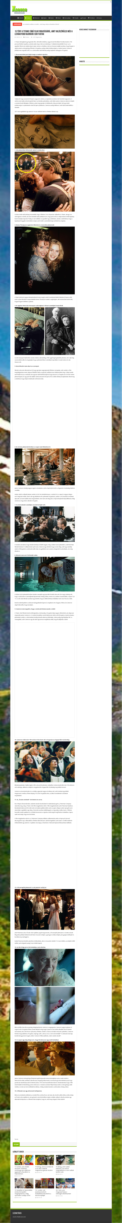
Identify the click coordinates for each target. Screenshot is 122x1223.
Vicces (99, 18)
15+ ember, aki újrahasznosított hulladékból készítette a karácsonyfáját (43, 1192)
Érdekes (28, 18)
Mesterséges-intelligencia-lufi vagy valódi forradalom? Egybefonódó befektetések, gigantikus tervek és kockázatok (52, 24)
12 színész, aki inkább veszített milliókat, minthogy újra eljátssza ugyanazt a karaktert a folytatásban (22, 1170)
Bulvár (51, 18)
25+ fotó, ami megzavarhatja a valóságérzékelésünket (63, 1192)
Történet (91, 18)
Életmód (36, 18)
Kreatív (75, 18)
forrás (16, 1139)
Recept (83, 18)
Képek (44, 18)
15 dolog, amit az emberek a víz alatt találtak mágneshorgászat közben (44, 1168)
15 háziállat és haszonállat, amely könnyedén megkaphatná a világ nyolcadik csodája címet (23, 1192)
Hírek (58, 18)
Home (13, 18)
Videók (20, 18)
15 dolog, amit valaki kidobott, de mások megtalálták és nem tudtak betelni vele (65, 1169)
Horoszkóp (67, 18)
